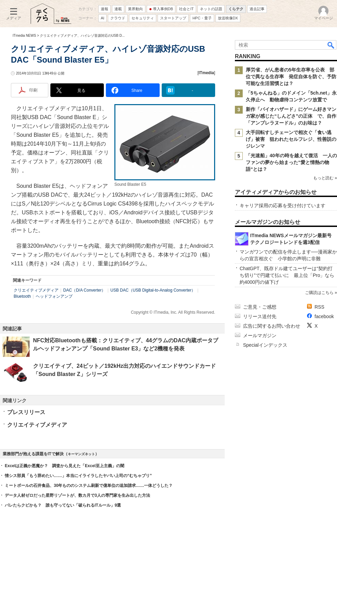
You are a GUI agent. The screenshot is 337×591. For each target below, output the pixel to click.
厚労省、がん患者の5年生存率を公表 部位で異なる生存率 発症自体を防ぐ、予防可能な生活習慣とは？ (291, 76)
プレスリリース (26, 412)
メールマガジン (259, 335)
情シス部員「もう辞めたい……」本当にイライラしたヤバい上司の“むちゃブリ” (78, 475)
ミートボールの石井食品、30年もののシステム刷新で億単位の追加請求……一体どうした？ (89, 485)
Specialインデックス (265, 345)
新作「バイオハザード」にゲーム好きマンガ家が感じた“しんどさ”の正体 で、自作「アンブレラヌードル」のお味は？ (291, 116)
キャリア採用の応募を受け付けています (282, 205)
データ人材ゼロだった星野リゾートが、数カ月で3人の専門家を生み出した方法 (77, 495)
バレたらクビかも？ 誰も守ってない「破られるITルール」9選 (63, 505)
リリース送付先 (259, 316)
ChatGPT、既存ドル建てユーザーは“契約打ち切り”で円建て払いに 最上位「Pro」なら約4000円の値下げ (287, 275)
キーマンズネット (81, 454)
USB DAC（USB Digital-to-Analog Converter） (152, 290)
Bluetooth (22, 296)
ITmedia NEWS (24, 35)
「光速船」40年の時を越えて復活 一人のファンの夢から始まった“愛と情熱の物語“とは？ (291, 162)
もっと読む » (325, 178)
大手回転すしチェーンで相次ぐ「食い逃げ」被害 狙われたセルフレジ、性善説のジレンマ (291, 139)
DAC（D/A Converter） (84, 290)
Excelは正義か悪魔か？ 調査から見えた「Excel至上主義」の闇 (64, 465)
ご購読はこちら (319, 292)
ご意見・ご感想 (259, 307)
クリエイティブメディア (36, 290)
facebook (324, 316)
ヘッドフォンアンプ (54, 296)
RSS (319, 307)
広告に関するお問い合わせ (271, 326)
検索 (331, 45)
